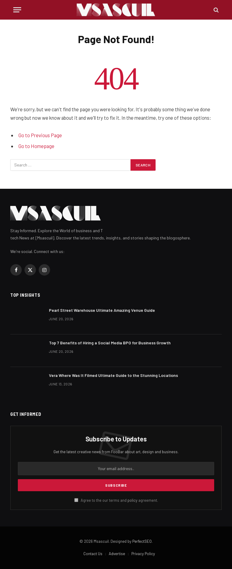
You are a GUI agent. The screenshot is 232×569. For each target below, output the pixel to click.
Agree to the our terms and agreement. (116, 500)
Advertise (117, 553)
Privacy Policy (143, 553)
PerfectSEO (142, 541)
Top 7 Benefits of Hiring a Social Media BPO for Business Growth (110, 342)
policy (132, 500)
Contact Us (92, 553)
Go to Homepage (36, 146)
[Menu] (17, 10)
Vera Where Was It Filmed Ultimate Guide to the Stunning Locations (113, 375)
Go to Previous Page (40, 135)
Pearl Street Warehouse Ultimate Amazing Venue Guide (102, 310)
